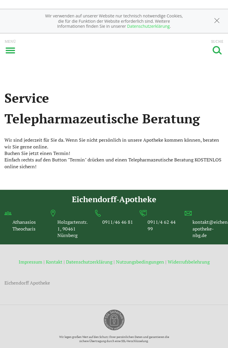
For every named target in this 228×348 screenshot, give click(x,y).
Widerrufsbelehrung (189, 262)
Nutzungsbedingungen (140, 262)
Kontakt (54, 262)
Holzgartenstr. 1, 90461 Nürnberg (72, 228)
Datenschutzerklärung (148, 26)
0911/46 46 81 (117, 222)
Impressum (31, 262)
